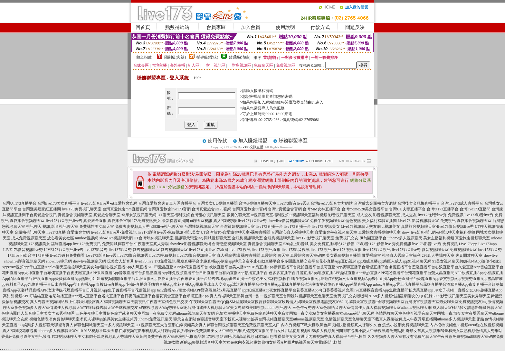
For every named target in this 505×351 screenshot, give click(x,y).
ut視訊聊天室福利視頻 (270, 215)
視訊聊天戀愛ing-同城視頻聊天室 (203, 238)
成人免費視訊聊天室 (28, 238)
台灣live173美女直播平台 (58, 203)
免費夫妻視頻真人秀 (132, 226)
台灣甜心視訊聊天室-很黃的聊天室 (220, 215)
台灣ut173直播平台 (443, 209)
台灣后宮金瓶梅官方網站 (375, 203)
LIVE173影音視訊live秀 (23, 249)
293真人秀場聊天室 (438, 255)
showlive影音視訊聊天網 (190, 244)
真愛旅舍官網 (119, 220)
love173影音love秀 (101, 255)
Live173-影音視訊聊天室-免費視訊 (427, 220)
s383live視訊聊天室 (167, 226)
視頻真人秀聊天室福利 (401, 255)
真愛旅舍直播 (95, 220)
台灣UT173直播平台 (19, 203)
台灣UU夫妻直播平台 (407, 209)
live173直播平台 (269, 226)
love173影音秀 (490, 249)
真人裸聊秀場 (228, 255)
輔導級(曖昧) (207, 57)
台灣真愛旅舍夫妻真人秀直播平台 (167, 203)
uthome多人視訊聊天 (404, 238)
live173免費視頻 (162, 255)
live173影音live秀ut (293, 203)
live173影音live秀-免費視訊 (440, 215)
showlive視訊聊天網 (115, 238)
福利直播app (61, 244)
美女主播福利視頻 (438, 238)
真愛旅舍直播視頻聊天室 (379, 232)
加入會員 (250, 27)
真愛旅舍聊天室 (106, 215)
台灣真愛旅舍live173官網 (169, 209)
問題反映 (355, 27)
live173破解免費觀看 (67, 255)
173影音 (347, 244)
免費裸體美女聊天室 (96, 226)
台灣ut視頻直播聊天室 (257, 203)
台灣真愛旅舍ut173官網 (211, 209)
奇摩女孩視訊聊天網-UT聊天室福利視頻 (155, 215)
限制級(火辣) (175, 57)
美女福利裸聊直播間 (379, 220)
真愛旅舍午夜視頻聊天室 (336, 232)
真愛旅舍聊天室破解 (307, 255)
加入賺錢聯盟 (252, 140)
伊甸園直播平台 (372, 238)
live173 (141, 261)
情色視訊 (353, 220)
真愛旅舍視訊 (45, 215)
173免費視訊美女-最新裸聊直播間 (160, 220)
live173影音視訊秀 (132, 255)
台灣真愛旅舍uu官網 (249, 209)
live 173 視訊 (240, 249)
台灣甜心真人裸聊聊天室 (292, 232)
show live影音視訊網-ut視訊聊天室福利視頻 (438, 232)
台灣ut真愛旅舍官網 (285, 209)
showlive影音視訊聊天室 (288, 220)
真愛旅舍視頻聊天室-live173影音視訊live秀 (46, 220)
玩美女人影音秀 (120, 261)
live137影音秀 (96, 249)
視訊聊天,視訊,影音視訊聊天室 (52, 226)
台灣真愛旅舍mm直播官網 (124, 209)
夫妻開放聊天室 (468, 255)
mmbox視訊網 (87, 238)
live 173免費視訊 (162, 261)
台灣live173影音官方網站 (331, 203)
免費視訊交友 (346, 238)
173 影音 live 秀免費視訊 (390, 244)
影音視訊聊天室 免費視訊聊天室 (449, 249)
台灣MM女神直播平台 (321, 209)
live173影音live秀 (252, 220)
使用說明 (285, 27)
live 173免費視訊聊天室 (81, 209)
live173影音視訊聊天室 (315, 238)
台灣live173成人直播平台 (462, 203)
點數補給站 (177, 27)
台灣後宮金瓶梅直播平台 (418, 203)
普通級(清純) (240, 57)
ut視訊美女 (391, 226)
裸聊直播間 (250, 255)
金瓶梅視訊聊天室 (29, 232)
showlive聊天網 (58, 261)
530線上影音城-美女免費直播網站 (312, 244)
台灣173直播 (38, 255)
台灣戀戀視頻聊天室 (229, 244)
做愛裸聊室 (371, 255)
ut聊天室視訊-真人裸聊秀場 (213, 220)
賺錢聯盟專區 (293, 140)
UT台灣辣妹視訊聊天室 (154, 238)
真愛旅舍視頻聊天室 (75, 215)
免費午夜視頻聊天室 (327, 220)
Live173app (468, 244)
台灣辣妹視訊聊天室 (201, 226)
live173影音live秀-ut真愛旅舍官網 (109, 203)
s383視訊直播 (253, 147)
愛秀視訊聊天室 (146, 249)
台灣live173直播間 (475, 209)
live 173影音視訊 (295, 249)
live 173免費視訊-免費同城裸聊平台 (103, 244)
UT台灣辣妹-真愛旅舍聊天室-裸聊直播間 (235, 232)
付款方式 (320, 27)
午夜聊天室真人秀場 (151, 244)
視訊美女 (192, 232)
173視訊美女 (39, 244)
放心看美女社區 (60, 238)
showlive (490, 255)
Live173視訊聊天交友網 (361, 226)
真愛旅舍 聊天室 (275, 255)
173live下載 (17, 255)
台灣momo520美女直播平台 (365, 209)
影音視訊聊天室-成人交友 (350, 215)
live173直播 (56, 232)
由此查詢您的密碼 (277, 96)
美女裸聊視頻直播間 (343, 255)
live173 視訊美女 (326, 226)
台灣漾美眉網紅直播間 (41, 209)
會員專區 (216, 27)
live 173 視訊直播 (266, 249)
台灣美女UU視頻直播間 (217, 203)
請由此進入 (313, 102)
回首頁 (143, 27)
